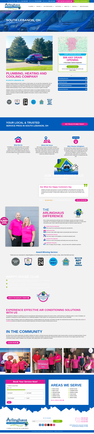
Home (7, 22)
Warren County (19, 22)
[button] (59, 63)
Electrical (59, 6)
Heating (39, 6)
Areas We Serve (84, 6)
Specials (75, 6)
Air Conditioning (49, 6)
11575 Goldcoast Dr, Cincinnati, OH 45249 (78, 425)
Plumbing (32, 6)
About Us (67, 6)
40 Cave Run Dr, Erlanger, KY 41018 (80, 426)
